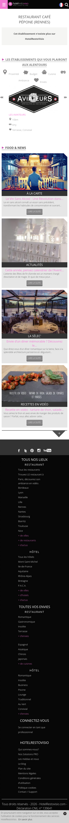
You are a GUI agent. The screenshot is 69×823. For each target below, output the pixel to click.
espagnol (23, 644)
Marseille (23, 497)
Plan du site (24, 768)
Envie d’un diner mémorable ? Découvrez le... (35, 343)
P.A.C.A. (22, 585)
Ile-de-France (25, 566)
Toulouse (23, 526)
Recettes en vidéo (34, 404)
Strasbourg (24, 516)
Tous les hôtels (26, 557)
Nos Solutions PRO (28, 754)
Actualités (34, 265)
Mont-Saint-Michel (28, 561)
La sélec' (34, 336)
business (23, 685)
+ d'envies (23, 636)
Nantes (22, 511)
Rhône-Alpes (25, 576)
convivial (22, 709)
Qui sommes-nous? (28, 749)
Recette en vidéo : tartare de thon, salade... (34, 410)
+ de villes (23, 535)
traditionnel (24, 699)
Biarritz (22, 521)
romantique (24, 617)
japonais (22, 658)
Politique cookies (27, 787)
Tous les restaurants (29, 469)
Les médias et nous (28, 759)
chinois (22, 654)
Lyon (20, 492)
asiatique (23, 649)
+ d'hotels (23, 595)
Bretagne (23, 580)
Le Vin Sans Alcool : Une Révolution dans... (34, 199)
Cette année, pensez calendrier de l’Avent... (34, 270)
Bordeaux (23, 487)
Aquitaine (23, 571)
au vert (22, 704)
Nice (20, 530)
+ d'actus (23, 545)
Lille (20, 502)
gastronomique (26, 621)
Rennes (22, 506)
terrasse (22, 631)
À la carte (34, 193)
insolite (22, 626)
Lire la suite (34, 211)
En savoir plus (25, 819)
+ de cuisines (25, 663)
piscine (22, 689)
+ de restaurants (27, 540)
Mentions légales (27, 773)
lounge (22, 694)
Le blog (22, 763)
